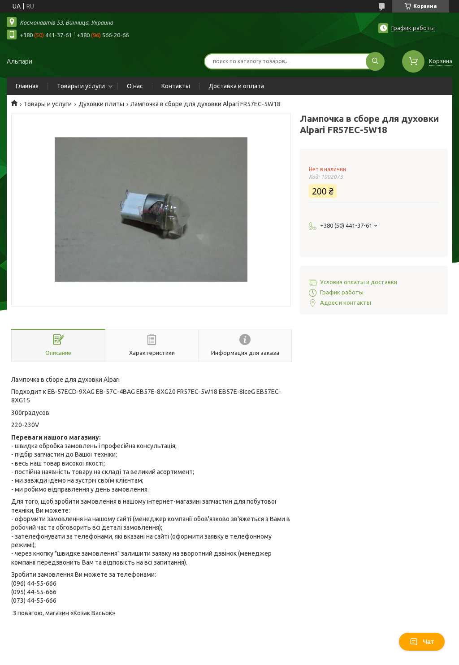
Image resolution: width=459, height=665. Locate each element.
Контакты (175, 86)
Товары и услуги (81, 86)
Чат (422, 642)
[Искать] (375, 61)
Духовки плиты (101, 104)
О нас (135, 86)
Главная (27, 86)
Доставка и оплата (236, 86)
